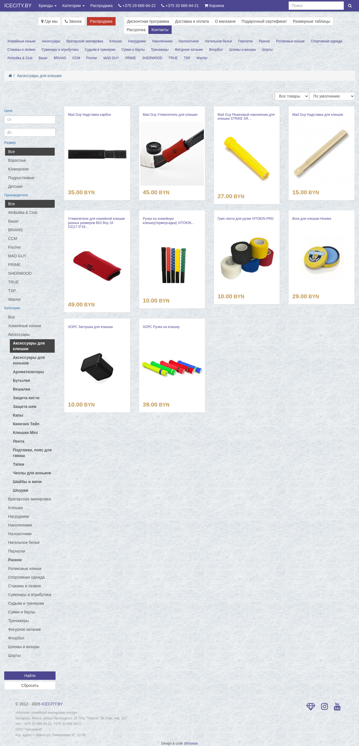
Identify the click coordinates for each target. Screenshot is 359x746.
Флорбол (216, 50)
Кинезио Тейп (26, 424)
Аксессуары (51, 41)
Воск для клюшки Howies (311, 219)
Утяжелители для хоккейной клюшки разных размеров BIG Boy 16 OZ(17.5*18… (96, 223)
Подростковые (21, 177)
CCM (76, 58)
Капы (18, 415)
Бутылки (21, 380)
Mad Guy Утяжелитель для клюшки (170, 115)
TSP (187, 58)
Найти (30, 675)
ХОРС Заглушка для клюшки (90, 327)
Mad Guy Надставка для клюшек (317, 115)
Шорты (267, 50)
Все (11, 151)
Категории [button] (73, 5)
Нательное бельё (218, 41)
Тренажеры (160, 50)
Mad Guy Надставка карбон (89, 115)
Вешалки (21, 389)
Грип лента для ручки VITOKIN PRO (246, 219)
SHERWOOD (152, 58)
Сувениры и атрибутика (60, 50)
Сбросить (30, 685)
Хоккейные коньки (21, 41)
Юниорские (18, 169)
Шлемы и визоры (242, 50)
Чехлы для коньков (32, 473)
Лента (18, 441)
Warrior (202, 58)
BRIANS (60, 58)
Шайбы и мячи (27, 481)
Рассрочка (136, 29)
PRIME (130, 58)
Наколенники (162, 41)
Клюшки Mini (25, 432)
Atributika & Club (19, 58)
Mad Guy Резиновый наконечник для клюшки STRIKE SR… (246, 117)
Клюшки (115, 41)
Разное (264, 41)
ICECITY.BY (18, 5)
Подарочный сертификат (264, 21)
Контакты (159, 29)
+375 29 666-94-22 (137, 5)
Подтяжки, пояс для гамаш (32, 453)
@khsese (191, 743)
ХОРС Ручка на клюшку (161, 327)
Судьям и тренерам (100, 50)
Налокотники (189, 41)
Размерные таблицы (311, 21)
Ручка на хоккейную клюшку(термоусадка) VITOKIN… (169, 221)
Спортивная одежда (326, 41)
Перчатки (245, 41)
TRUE (173, 58)
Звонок (73, 21)
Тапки (18, 464)
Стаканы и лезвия (21, 50)
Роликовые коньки (290, 41)
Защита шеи (24, 406)
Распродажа (101, 5)
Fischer (91, 58)
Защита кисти (26, 398)
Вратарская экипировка (84, 41)
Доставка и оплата (192, 21)
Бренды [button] (48, 5)
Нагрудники (137, 41)
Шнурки (20, 490)
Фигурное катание (189, 50)
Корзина (214, 5)
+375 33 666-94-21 (180, 5)
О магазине (225, 21)
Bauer (42, 58)
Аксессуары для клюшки (39, 75)
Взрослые (17, 160)
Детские (15, 186)
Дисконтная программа (148, 21)
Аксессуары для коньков (29, 360)
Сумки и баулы (133, 50)
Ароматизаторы (28, 371)
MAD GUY (111, 58)
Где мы (49, 21)
